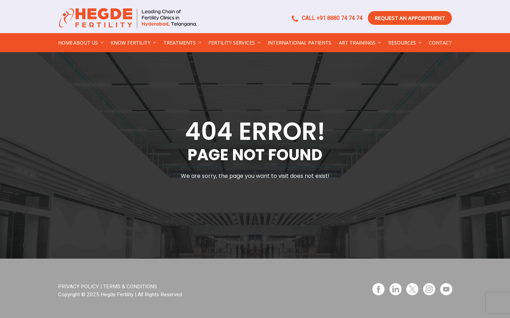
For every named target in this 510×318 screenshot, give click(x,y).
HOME (65, 42)
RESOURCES (402, 42)
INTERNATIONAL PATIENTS (299, 42)
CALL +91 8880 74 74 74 (327, 18)
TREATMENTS (180, 42)
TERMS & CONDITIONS (130, 286)
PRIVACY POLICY (78, 286)
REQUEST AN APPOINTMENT (410, 18)
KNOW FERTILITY (130, 42)
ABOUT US (85, 42)
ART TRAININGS (357, 42)
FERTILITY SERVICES (231, 42)
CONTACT (440, 42)
